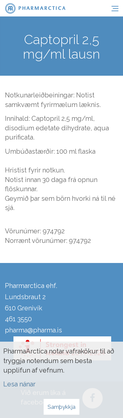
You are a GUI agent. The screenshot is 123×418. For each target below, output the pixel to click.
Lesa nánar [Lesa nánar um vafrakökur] (19, 384)
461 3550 (18, 319)
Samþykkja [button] (61, 407)
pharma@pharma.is (33, 330)
